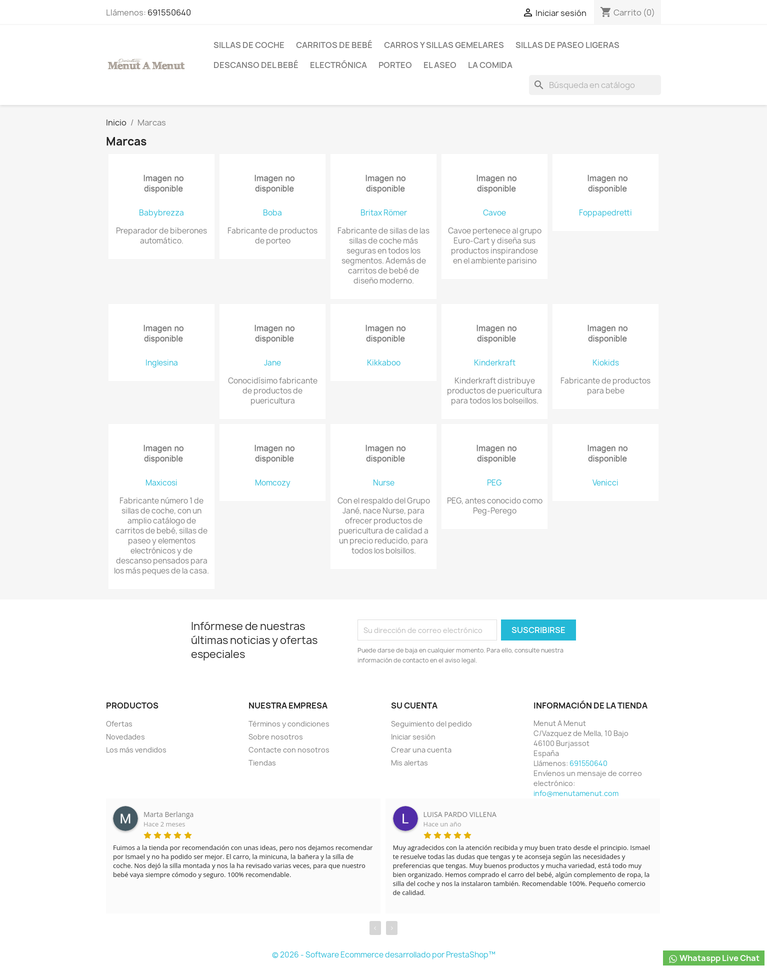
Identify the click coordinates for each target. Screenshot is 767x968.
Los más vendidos (136, 749)
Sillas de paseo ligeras (568, 45)
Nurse (383, 483)
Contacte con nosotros (289, 749)
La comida (490, 65)
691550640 (169, 12)
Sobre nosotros (275, 737)
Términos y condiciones (289, 723)
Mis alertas (409, 763)
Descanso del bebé (256, 65)
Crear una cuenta (421, 749)
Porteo (395, 65)
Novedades (125, 737)
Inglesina (162, 363)
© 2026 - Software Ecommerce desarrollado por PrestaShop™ (384, 955)
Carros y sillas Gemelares (444, 45)
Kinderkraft (495, 363)
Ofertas (119, 723)
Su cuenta (414, 705)
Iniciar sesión (413, 737)
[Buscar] (595, 85)
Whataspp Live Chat (714, 958)
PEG (494, 483)
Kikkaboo (383, 363)
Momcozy (272, 483)
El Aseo (440, 65)
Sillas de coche (249, 45)
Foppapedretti (605, 213)
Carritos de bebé (334, 45)
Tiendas (262, 763)
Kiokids (605, 363)
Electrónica (338, 65)
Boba (272, 213)
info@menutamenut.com (576, 793)
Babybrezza (161, 213)
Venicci (605, 483)
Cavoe (494, 213)
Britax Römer (383, 213)
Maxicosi (162, 483)
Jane (272, 363)
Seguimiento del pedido (431, 723)
